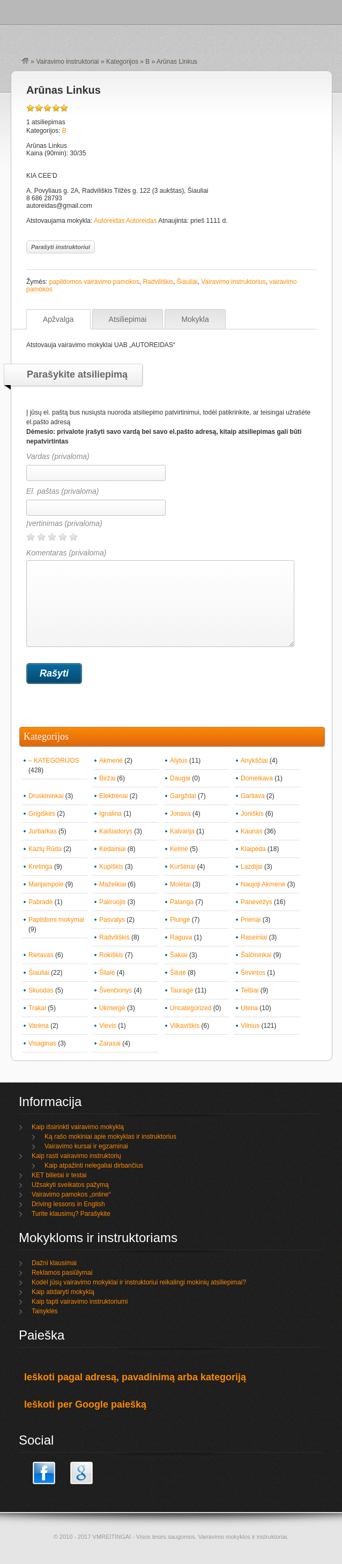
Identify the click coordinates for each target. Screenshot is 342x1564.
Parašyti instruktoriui (60, 247)
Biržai (107, 778)
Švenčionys (115, 990)
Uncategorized (190, 1008)
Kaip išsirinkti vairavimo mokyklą (78, 1127)
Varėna (38, 1025)
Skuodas (41, 990)
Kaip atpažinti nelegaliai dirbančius (93, 1165)
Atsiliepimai (128, 319)
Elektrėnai (113, 796)
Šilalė (107, 972)
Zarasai (110, 1043)
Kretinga (40, 866)
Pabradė (40, 902)
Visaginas (42, 1043)
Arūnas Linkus (63, 90)
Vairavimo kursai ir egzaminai (86, 1146)
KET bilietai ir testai (59, 1175)
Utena (249, 1008)
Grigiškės (41, 813)
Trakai (37, 1008)
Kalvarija (182, 831)
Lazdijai (252, 866)
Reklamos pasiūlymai (62, 1272)
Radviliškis (158, 281)
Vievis (107, 1025)
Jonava (180, 813)
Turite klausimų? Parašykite (71, 1213)
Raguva (181, 937)
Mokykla (195, 319)
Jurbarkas (42, 831)
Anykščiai (254, 760)
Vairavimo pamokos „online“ (71, 1194)
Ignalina (110, 813)
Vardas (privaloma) (58, 456)
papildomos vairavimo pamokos (94, 281)
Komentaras (160, 597)
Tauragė (181, 990)
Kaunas (252, 831)
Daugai (180, 778)
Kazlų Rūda (45, 849)
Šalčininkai (256, 955)
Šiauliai (187, 281)
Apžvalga (58, 319)
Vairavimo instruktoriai (67, 61)
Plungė (180, 919)
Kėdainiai (112, 849)
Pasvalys (112, 919)
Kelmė (179, 849)
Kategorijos (122, 61)
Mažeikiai (112, 884)
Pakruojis (112, 902)
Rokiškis (111, 955)
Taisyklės (45, 1311)
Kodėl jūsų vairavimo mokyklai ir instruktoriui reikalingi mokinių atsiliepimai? (139, 1282)
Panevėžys (256, 902)
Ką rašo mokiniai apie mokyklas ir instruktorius (110, 1136)
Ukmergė (112, 1008)
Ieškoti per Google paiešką (85, 1404)
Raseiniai (254, 937)
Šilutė (178, 972)
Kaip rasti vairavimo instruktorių (76, 1156)
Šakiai (179, 955)
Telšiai (249, 990)
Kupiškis (111, 866)
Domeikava (257, 778)
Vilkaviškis (184, 1025)
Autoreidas (109, 220)
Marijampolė (45, 884)
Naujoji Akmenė (263, 884)
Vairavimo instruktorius (233, 281)
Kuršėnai (182, 866)
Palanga (182, 902)
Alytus (179, 760)
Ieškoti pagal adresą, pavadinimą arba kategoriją (135, 1377)
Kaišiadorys (115, 831)
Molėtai (180, 884)
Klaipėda (253, 849)
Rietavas (41, 955)
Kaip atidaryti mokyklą (63, 1292)
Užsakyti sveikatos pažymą (70, 1185)
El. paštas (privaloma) (62, 491)
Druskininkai (45, 796)
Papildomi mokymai (56, 919)
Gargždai (183, 796)
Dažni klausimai (54, 1263)
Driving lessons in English (68, 1204)
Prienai (251, 919)
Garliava (253, 796)
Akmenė (111, 760)
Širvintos (253, 972)
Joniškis (252, 813)
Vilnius (250, 1025)
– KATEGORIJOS (53, 760)
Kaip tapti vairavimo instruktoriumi (80, 1301)
